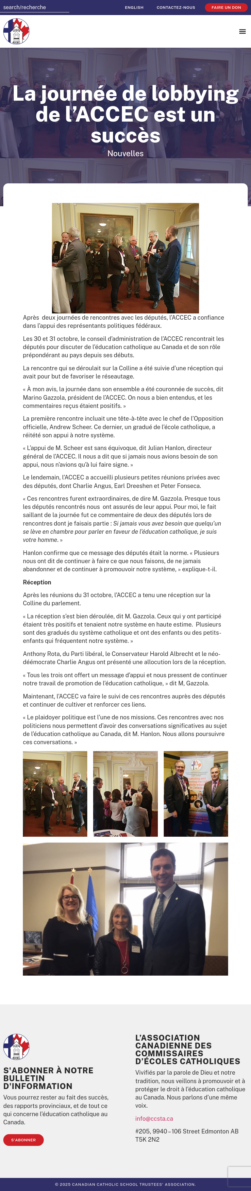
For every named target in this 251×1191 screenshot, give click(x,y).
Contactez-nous (176, 7)
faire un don (226, 7)
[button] (242, 31)
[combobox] (34, 7)
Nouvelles (125, 153)
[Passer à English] (134, 7)
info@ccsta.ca (154, 1118)
